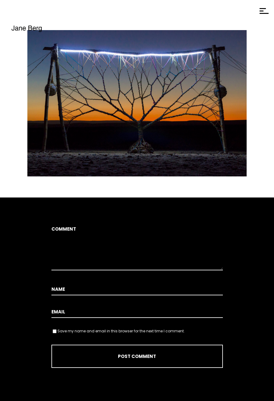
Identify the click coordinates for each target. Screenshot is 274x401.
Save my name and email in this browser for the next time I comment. (121, 331)
